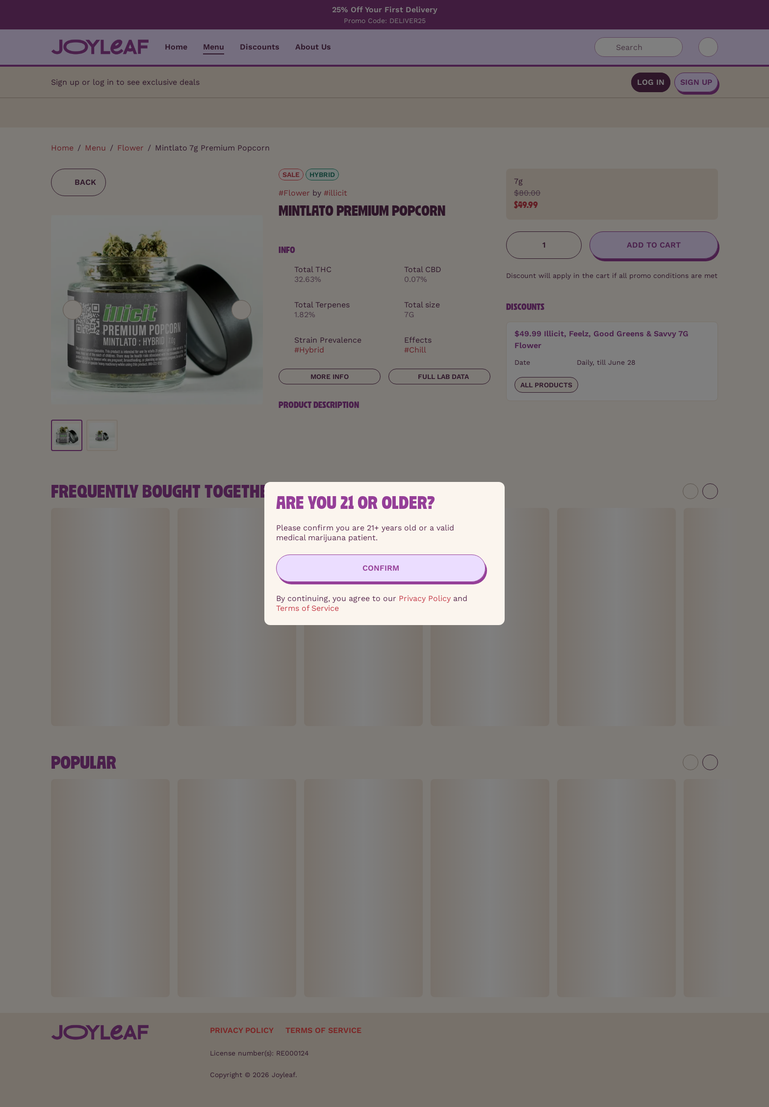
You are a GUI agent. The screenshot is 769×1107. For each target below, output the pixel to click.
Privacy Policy (425, 598)
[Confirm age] (381, 568)
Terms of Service (307, 608)
